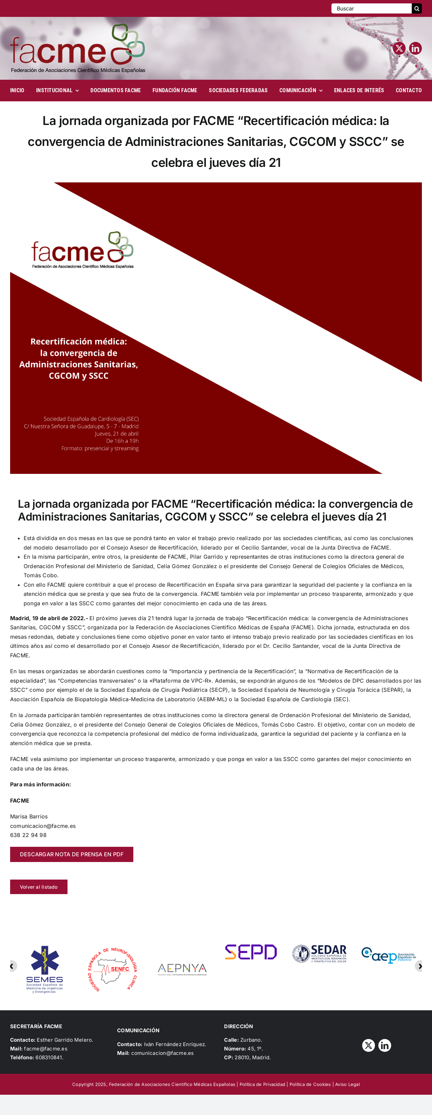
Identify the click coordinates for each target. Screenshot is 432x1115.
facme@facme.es (45, 1048)
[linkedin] (415, 48)
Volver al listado (39, 887)
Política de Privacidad (262, 1084)
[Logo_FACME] (77, 26)
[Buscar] (371, 8)
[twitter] (399, 48)
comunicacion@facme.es (162, 1053)
